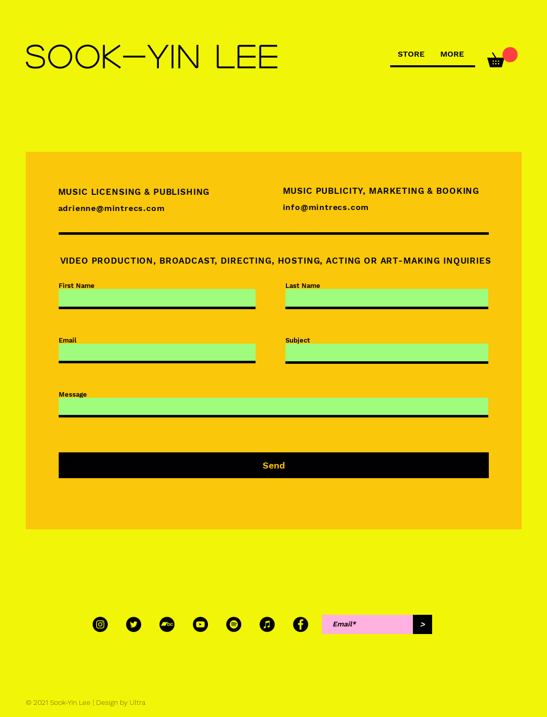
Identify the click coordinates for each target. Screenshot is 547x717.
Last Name (302, 285)
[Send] (274, 465)
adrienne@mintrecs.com (111, 208)
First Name (77, 285)
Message (73, 394)
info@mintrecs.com (326, 207)
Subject (297, 340)
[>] (422, 624)
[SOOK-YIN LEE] (154, 55)
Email (67, 340)
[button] (502, 57)
